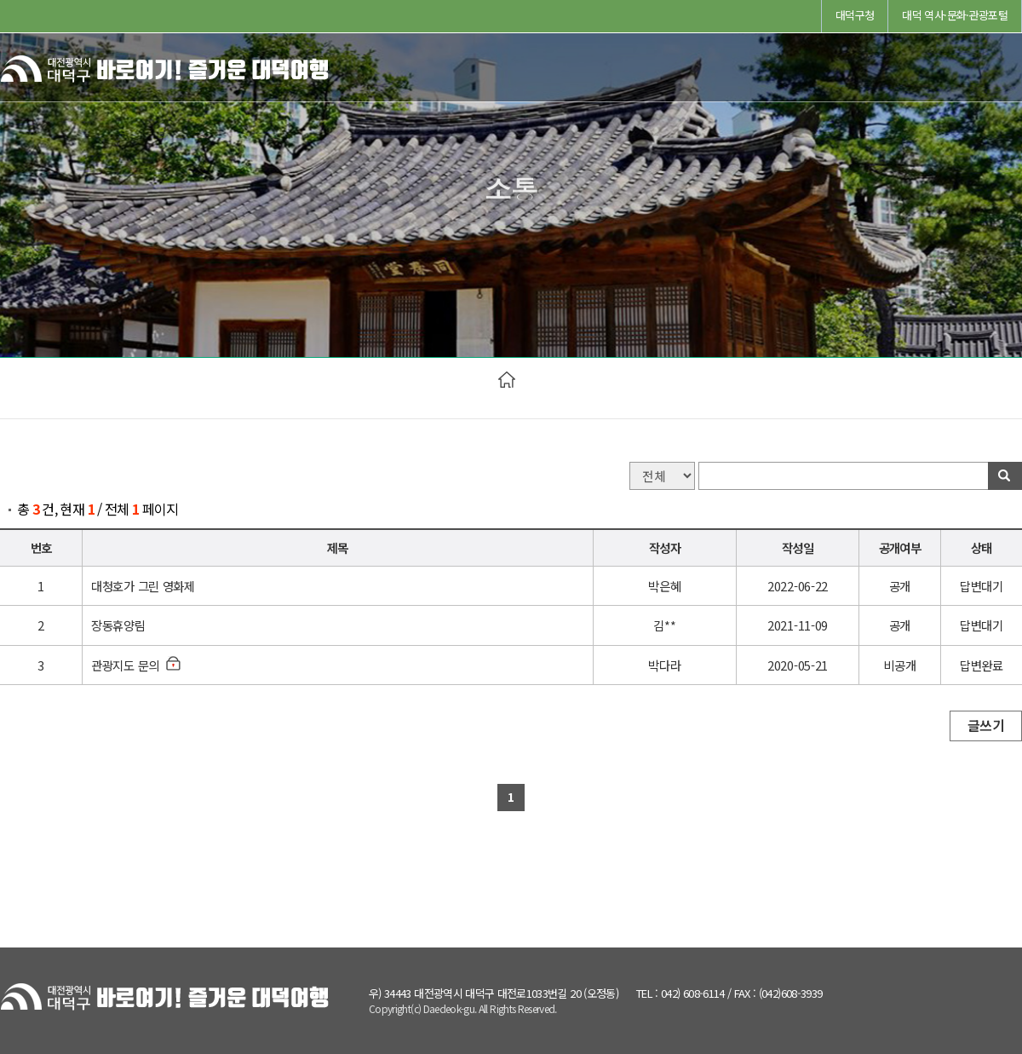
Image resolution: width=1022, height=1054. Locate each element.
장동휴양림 (118, 625)
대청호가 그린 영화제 (143, 586)
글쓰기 (985, 725)
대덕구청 (854, 15)
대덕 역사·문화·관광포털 (955, 15)
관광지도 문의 (125, 665)
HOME (506, 379)
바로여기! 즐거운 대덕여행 (166, 73)
